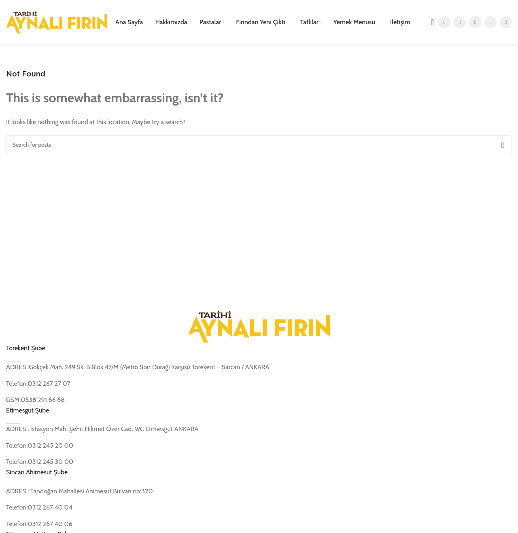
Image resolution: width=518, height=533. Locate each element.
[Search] (430, 22)
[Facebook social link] (444, 22)
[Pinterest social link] (506, 22)
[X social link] (460, 22)
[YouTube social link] (490, 22)
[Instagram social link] (475, 22)
